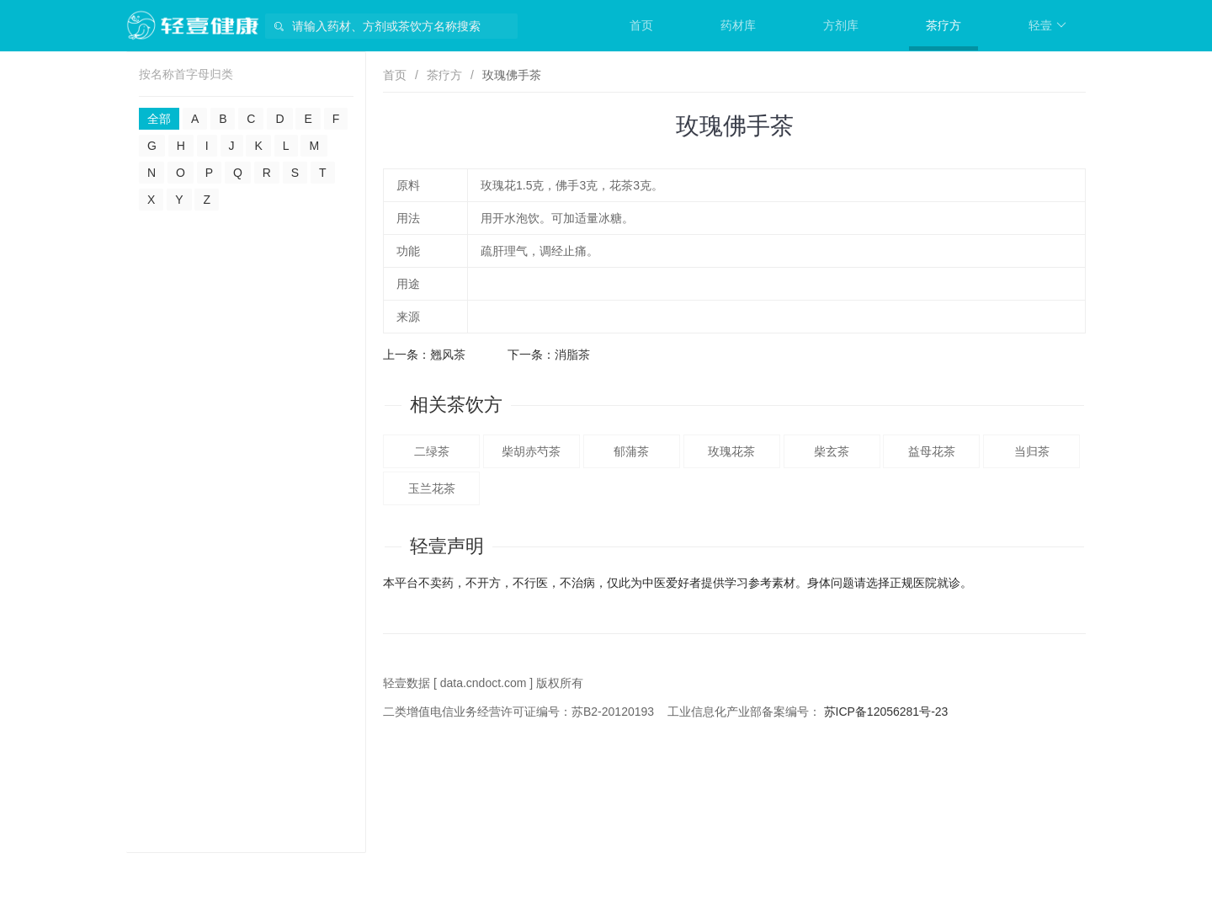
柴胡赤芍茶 (531, 451)
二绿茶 (431, 451)
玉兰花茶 (431, 488)
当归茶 (1032, 451)
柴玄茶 (831, 451)
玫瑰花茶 (731, 451)
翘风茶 (447, 354)
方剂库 (840, 25)
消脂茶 (572, 354)
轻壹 (1047, 25)
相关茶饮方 (456, 404)
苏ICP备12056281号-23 (886, 711)
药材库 (738, 25)
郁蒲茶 (631, 451)
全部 (159, 118)
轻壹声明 (447, 546)
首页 (641, 25)
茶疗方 (943, 25)
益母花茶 (931, 451)
